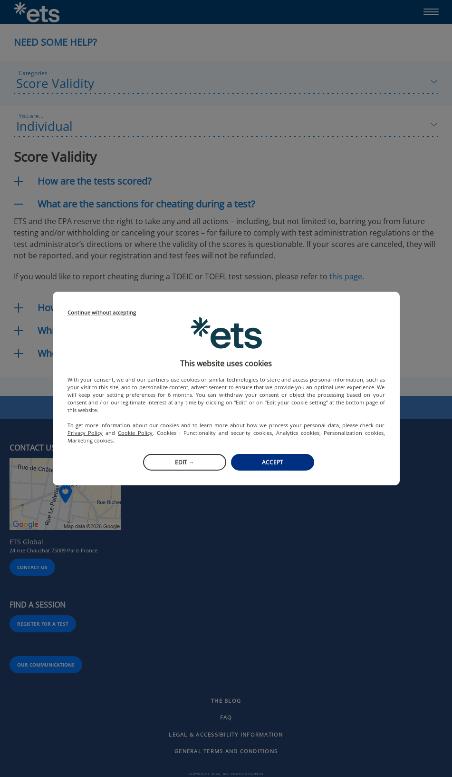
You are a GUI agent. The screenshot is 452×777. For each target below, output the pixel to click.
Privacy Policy (85, 432)
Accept (272, 462)
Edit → (184, 462)
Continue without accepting (101, 313)
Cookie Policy (135, 432)
